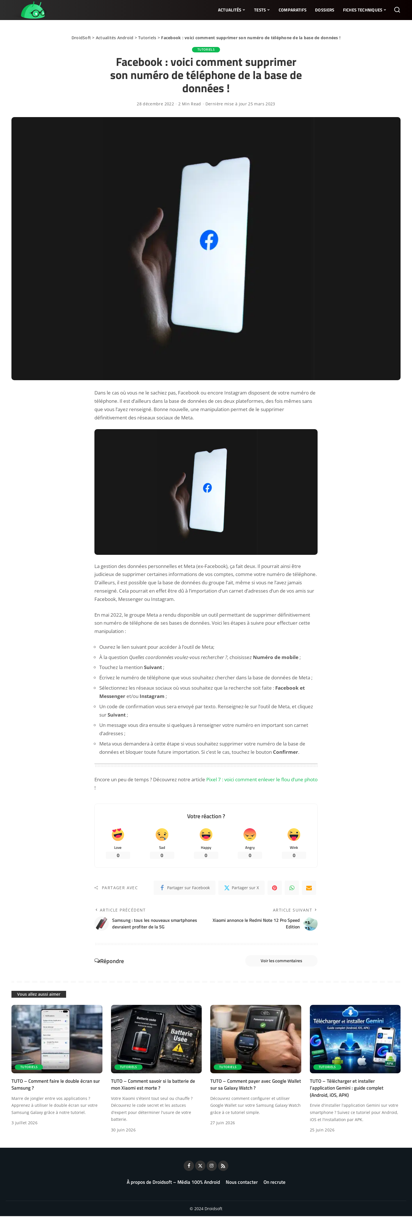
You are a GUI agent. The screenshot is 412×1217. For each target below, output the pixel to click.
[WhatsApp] (292, 888)
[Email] (309, 888)
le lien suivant (131, 647)
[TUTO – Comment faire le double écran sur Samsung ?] (56, 1040)
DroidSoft (81, 37)
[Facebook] (184, 888)
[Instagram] (212, 1166)
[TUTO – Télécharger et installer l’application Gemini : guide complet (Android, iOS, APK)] (355, 1040)
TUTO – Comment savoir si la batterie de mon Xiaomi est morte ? (153, 1085)
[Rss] (223, 1166)
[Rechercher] (397, 10)
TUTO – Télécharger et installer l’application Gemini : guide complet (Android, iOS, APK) (346, 1089)
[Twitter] (241, 888)
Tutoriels (147, 37)
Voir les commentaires (279, 961)
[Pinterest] (275, 888)
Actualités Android (115, 37)
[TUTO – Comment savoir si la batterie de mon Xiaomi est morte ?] (156, 1040)
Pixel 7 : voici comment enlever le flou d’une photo (262, 779)
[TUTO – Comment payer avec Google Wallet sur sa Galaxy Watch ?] (255, 1040)
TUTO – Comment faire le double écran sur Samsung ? (55, 1085)
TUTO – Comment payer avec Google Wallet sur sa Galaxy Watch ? (255, 1085)
